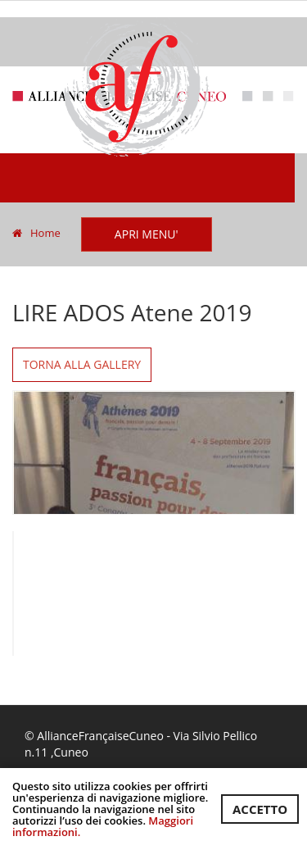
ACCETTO (260, 809)
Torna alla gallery (82, 364)
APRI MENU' (146, 234)
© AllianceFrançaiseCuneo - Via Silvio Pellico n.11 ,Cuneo (141, 744)
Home (36, 232)
